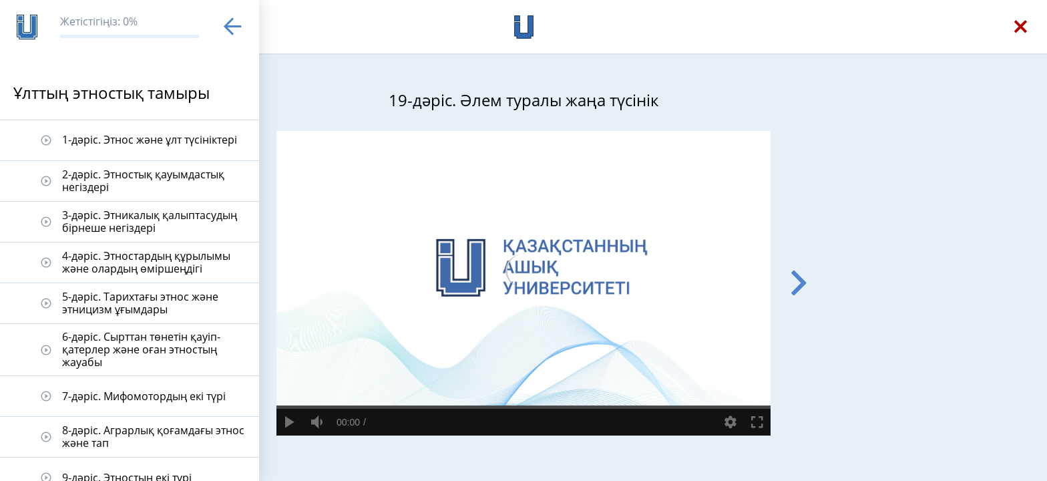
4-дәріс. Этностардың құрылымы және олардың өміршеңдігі (146, 262)
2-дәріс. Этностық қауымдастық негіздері (143, 180)
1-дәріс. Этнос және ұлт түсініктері (149, 139)
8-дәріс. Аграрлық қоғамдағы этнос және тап (153, 436)
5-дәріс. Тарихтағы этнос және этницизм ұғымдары (140, 303)
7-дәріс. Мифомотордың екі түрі (144, 396)
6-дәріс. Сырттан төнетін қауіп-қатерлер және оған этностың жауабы (141, 349)
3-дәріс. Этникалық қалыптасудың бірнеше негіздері (149, 221)
